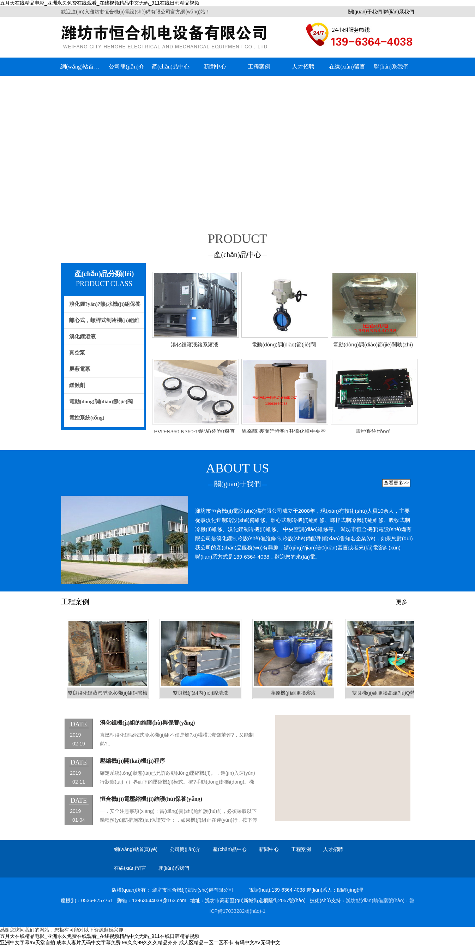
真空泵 (77, 353)
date (79, 724)
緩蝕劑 (77, 385)
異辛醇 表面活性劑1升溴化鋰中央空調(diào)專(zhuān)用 (284, 433)
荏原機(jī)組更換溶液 (293, 693)
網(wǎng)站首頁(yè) (82, 67)
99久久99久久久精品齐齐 (150, 942)
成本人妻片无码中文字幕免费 (88, 942)
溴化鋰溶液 (82, 336)
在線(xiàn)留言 (347, 67)
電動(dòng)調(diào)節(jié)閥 (101, 401)
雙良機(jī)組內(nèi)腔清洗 (200, 693)
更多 (401, 602)
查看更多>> (396, 483)
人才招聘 (303, 67)
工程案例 (259, 67)
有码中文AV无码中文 (258, 942)
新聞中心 (215, 67)
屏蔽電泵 (79, 369)
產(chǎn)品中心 (171, 67)
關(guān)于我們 (365, 11)
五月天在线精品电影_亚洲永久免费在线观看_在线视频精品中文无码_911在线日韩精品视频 (99, 3)
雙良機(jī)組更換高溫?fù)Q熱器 (386, 693)
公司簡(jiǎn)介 (126, 67)
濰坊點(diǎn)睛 (362, 900)
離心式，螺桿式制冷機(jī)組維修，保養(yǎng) (101, 323)
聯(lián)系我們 (398, 11)
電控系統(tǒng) (86, 418)
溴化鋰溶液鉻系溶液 (194, 344)
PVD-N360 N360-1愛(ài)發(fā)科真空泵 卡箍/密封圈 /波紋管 (194, 433)
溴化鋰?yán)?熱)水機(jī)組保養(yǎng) (102, 307)
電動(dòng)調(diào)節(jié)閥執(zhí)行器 (373, 346)
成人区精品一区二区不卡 (206, 942)
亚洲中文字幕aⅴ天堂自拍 (27, 942)
